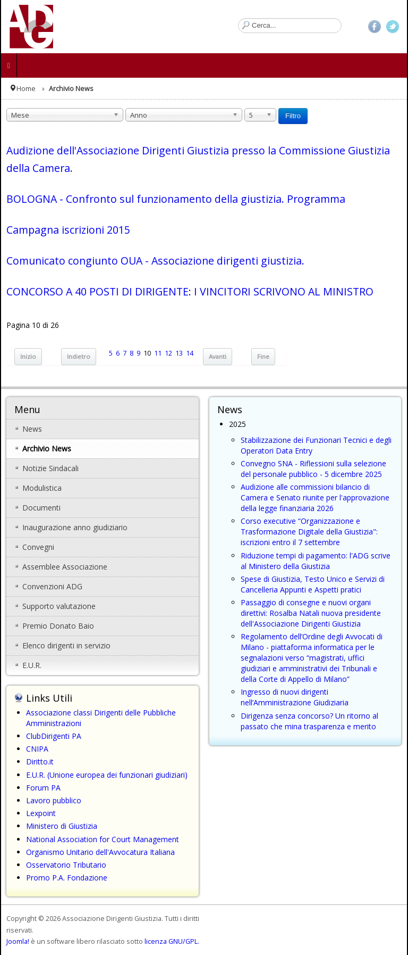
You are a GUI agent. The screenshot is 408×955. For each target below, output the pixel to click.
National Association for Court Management (102, 839)
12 (168, 353)
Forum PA (43, 788)
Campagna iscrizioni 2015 (68, 230)
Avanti (217, 356)
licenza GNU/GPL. (171, 941)
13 (179, 353)
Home (26, 88)
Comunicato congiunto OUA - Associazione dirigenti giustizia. (155, 260)
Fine (263, 356)
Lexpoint (41, 813)
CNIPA (37, 749)
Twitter (392, 26)
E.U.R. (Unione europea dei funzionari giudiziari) (107, 775)
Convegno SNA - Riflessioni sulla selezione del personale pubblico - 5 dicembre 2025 (313, 468)
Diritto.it (40, 761)
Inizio (28, 356)
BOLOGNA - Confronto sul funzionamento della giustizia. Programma (175, 199)
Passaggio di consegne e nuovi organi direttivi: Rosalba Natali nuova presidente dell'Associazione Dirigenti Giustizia (311, 613)
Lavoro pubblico (53, 800)
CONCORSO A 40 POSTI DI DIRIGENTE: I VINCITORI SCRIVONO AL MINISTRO (189, 291)
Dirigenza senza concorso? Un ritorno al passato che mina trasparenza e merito (309, 721)
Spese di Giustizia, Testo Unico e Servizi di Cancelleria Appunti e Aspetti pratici (313, 584)
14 (189, 353)
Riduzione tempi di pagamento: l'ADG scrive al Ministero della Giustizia (315, 560)
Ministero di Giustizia (61, 826)
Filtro (293, 116)
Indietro (78, 356)
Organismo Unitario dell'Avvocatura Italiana (100, 852)
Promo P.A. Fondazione (66, 877)
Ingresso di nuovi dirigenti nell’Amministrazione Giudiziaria (294, 697)
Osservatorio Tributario (66, 865)
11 (158, 353)
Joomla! (17, 941)
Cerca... (238, 18)
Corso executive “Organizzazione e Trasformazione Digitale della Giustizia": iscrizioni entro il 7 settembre (309, 531)
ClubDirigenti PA (53, 736)
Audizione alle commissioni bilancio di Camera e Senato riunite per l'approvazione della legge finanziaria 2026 (315, 497)
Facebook (374, 26)
